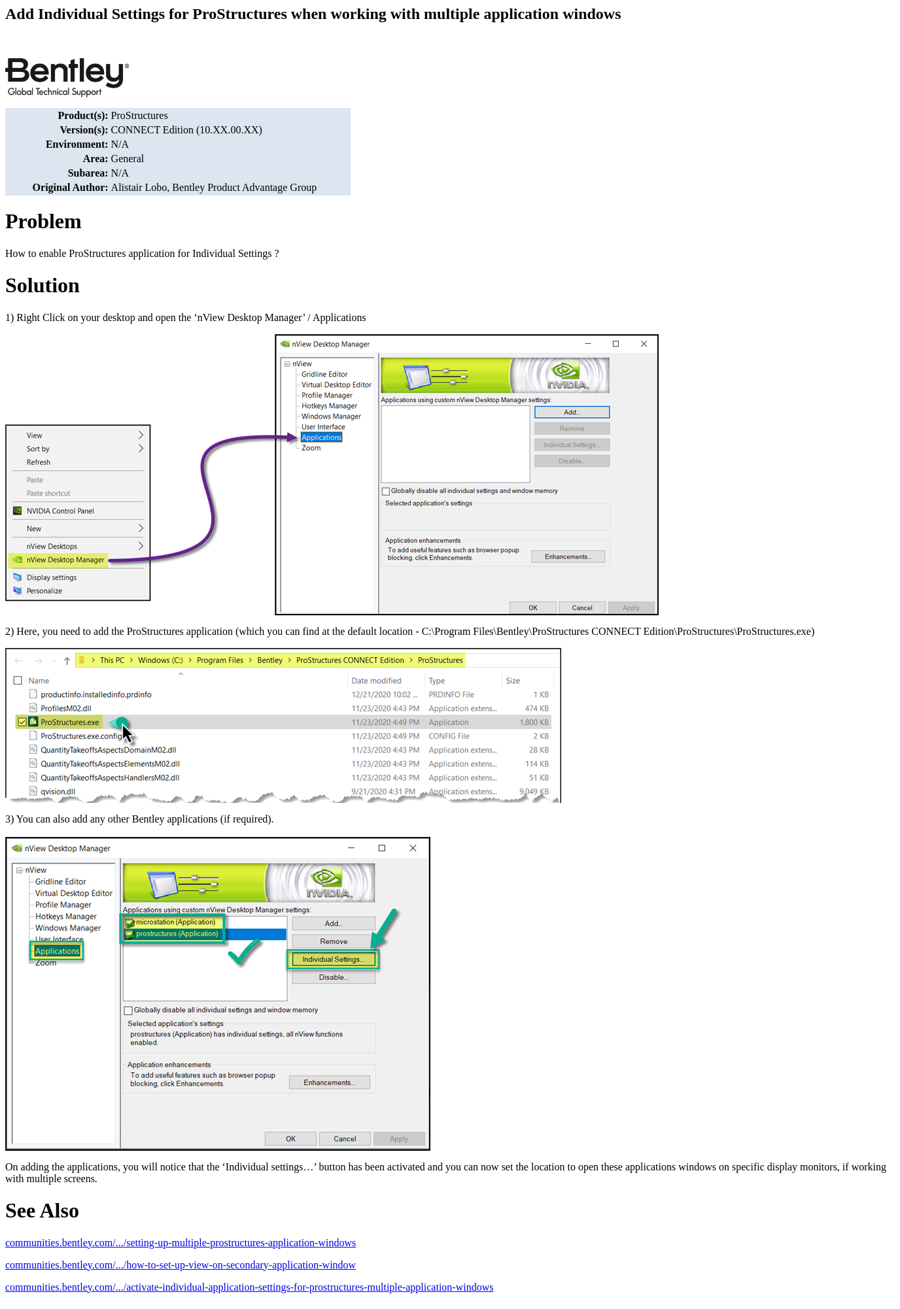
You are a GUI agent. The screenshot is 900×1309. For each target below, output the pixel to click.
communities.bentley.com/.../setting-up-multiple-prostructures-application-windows (180, 1242)
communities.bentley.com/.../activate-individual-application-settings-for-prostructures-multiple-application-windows (249, 1287)
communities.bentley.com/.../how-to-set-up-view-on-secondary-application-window (180, 1264)
